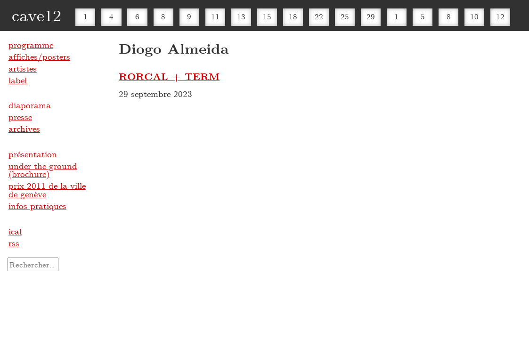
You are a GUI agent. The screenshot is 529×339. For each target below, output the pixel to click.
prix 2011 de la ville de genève (47, 189)
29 (370, 16)
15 (267, 16)
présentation (32, 154)
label (17, 80)
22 (319, 16)
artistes (22, 68)
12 (500, 16)
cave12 (36, 14)
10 (474, 16)
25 (345, 16)
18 (293, 16)
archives (24, 128)
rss (13, 243)
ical (15, 231)
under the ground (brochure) (42, 170)
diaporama (29, 105)
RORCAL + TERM (169, 76)
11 (215, 16)
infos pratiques (37, 206)
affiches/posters (39, 56)
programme (30, 45)
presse (20, 117)
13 (241, 16)
